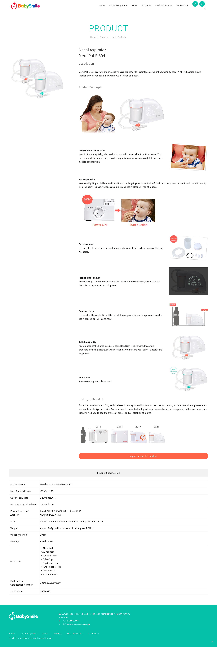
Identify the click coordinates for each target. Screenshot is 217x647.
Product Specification (108, 472)
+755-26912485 (71, 620)
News (134, 5)
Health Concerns (163, 5)
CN (195, 3)
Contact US (182, 5)
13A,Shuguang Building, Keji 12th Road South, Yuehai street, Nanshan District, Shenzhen (94, 615)
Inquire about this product (143, 456)
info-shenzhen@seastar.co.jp (76, 624)
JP (202, 3)
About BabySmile (118, 5)
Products (146, 5)
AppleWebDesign (45, 638)
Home (102, 5)
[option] (39, 77)
